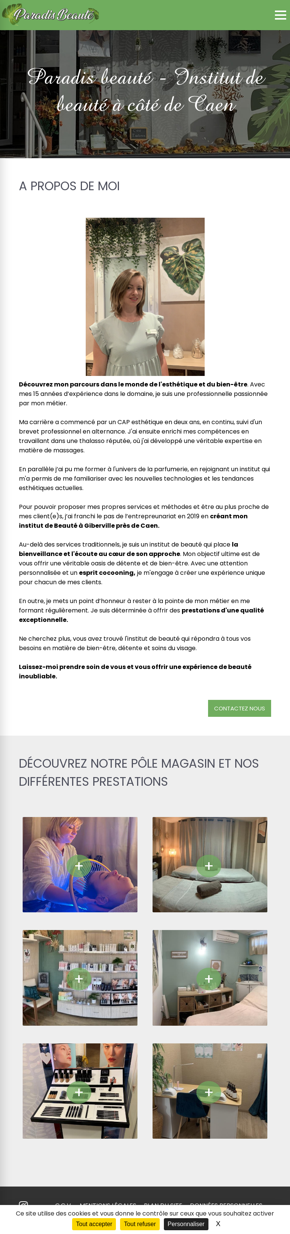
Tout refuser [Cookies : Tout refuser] (140, 1224)
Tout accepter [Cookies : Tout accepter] (94, 1224)
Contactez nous (239, 708)
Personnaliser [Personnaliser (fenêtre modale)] (186, 1224)
